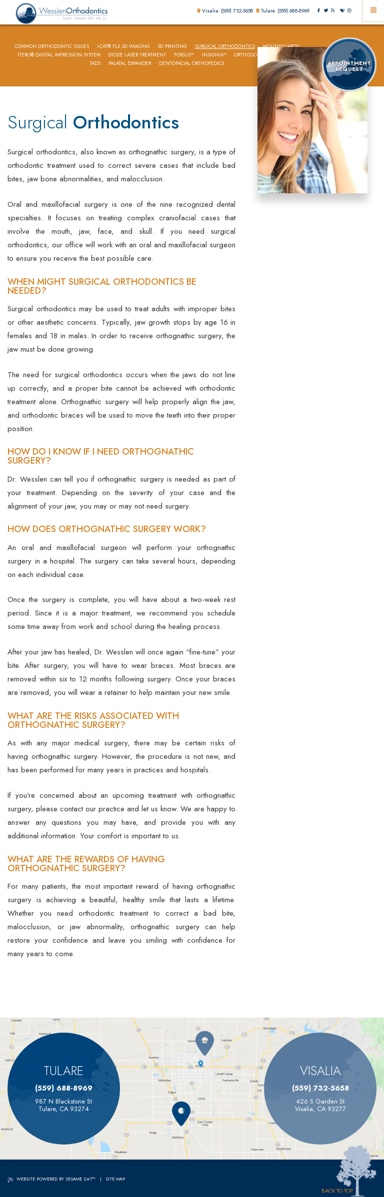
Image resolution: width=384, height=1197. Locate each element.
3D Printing (172, 46)
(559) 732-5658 (237, 10)
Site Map (115, 1179)
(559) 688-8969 (294, 10)
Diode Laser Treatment (137, 55)
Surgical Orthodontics (225, 46)
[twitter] (325, 10)
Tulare (265, 10)
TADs (95, 63)
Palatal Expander (129, 63)
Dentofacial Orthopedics (191, 63)
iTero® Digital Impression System (59, 55)
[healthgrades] (342, 10)
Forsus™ (184, 55)
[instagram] (349, 10)
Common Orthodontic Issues (51, 46)
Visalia (207, 10)
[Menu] (373, 10)
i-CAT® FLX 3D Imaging (123, 46)
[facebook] (318, 10)
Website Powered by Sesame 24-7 (52, 1179)
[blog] (332, 10)
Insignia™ (214, 55)
